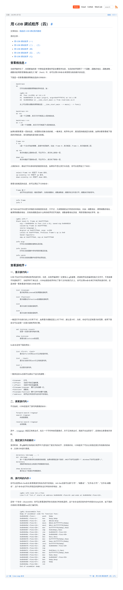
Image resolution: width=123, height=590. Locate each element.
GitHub (90, 7)
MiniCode (98, 7)
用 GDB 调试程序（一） (24, 41)
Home (76, 7)
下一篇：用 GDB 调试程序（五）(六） (103, 576)
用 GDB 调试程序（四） (24, 49)
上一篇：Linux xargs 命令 (15, 576)
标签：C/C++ (112, 15)
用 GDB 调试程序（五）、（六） (27, 53)
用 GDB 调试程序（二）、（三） (27, 45)
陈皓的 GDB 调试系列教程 (30, 31)
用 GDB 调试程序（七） (24, 57)
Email (83, 7)
